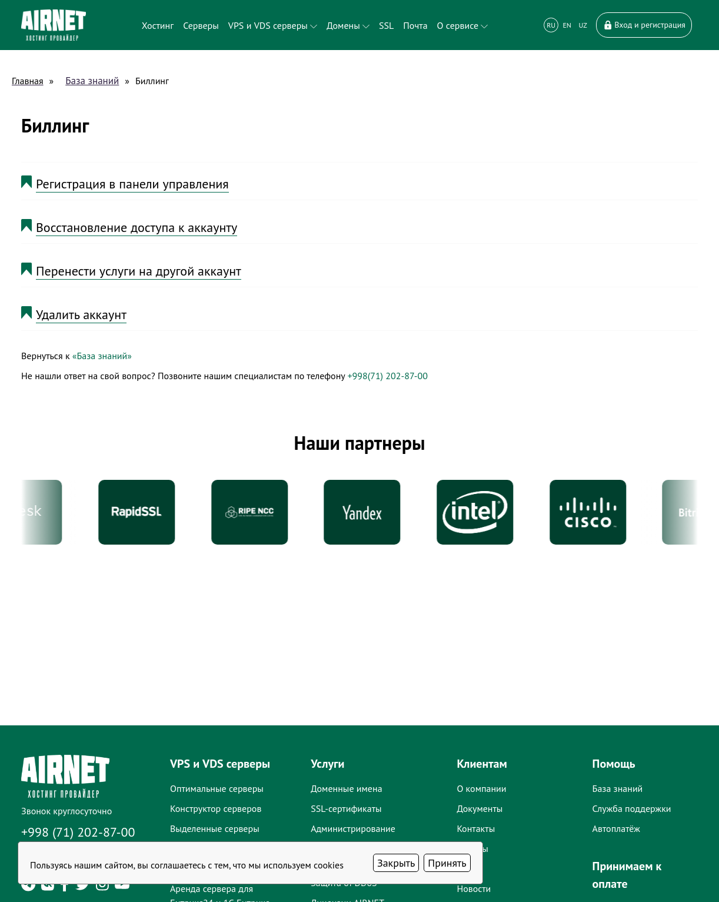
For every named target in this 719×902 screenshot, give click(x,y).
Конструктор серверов (215, 808)
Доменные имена (346, 788)
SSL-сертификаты (346, 808)
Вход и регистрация (644, 24)
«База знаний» (102, 356)
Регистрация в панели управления (132, 183)
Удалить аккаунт (81, 314)
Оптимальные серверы (217, 788)
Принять (447, 863)
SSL (386, 25)
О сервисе (462, 25)
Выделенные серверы (214, 828)
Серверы (201, 25)
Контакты (476, 828)
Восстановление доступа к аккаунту (136, 227)
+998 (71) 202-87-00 (78, 832)
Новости (474, 888)
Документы (479, 808)
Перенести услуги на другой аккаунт (138, 271)
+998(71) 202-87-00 (387, 376)
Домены (348, 25)
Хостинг (158, 25)
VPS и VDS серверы (272, 25)
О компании (481, 788)
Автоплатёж (616, 828)
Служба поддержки (631, 808)
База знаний (92, 80)
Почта (415, 25)
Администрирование (353, 828)
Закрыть (396, 863)
